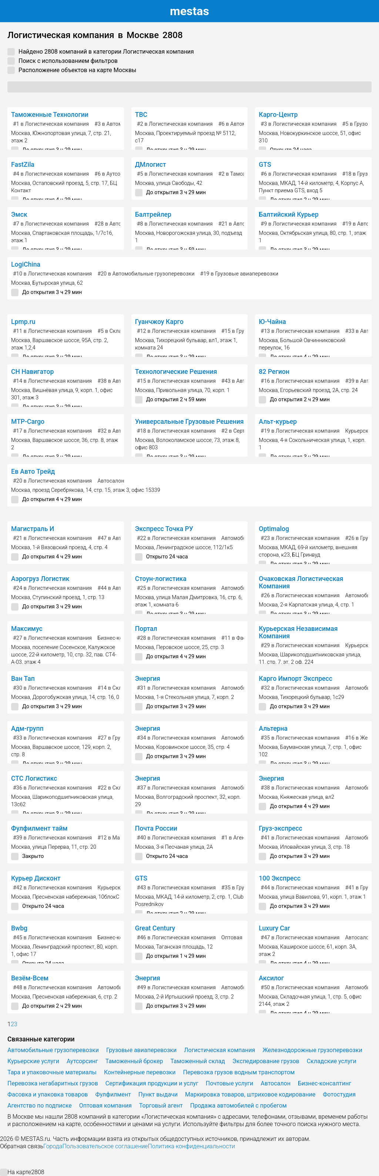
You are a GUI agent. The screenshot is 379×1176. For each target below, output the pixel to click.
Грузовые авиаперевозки (141, 1050)
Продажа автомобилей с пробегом (238, 1105)
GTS (265, 164)
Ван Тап (23, 678)
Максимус (27, 628)
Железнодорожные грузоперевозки (312, 1050)
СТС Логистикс (34, 778)
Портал (146, 628)
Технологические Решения (176, 371)
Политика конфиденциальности (191, 1146)
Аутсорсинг (82, 1061)
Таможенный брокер (134, 1061)
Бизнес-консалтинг (324, 1083)
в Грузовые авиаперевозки (239, 274)
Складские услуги (331, 1061)
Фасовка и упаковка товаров (47, 1094)
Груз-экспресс (280, 828)
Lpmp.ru (23, 321)
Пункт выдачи (158, 1094)
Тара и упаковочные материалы (52, 1072)
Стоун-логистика (161, 578)
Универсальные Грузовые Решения (189, 421)
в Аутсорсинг (114, 174)
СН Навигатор (32, 371)
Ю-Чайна (272, 321)
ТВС (141, 114)
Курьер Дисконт (35, 878)
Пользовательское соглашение (105, 1146)
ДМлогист (150, 164)
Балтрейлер (153, 214)
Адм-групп (27, 728)
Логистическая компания (219, 1050)
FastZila (22, 164)
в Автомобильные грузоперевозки (145, 274)
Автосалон (110, 481)
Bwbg (19, 928)
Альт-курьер (278, 421)
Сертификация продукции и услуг (151, 1083)
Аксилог (271, 978)
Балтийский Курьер (288, 214)
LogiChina (25, 264)
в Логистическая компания (51, 124)
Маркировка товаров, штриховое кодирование (250, 1094)
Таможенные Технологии (49, 114)
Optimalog (274, 529)
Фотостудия (339, 1094)
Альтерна (273, 728)
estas (189, 11)
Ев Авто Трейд (33, 471)
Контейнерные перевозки (139, 1072)
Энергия (147, 678)
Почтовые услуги (229, 1083)
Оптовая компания (105, 1105)
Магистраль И (32, 529)
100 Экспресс (280, 878)
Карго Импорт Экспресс (295, 678)
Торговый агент (161, 1105)
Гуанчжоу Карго (159, 321)
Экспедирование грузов (265, 1061)
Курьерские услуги (33, 1061)
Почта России (156, 828)
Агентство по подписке (39, 1105)
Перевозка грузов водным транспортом (239, 1072)
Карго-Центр (278, 114)
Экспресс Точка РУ (164, 529)
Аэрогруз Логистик (40, 578)
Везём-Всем (29, 978)
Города (52, 1146)
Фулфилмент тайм (39, 828)
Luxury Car (274, 928)
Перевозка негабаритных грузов (52, 1083)
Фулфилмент (113, 1094)
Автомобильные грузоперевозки (53, 1050)
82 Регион (274, 371)
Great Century (155, 928)
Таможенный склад (197, 1061)
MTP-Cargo (27, 421)
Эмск (19, 214)
